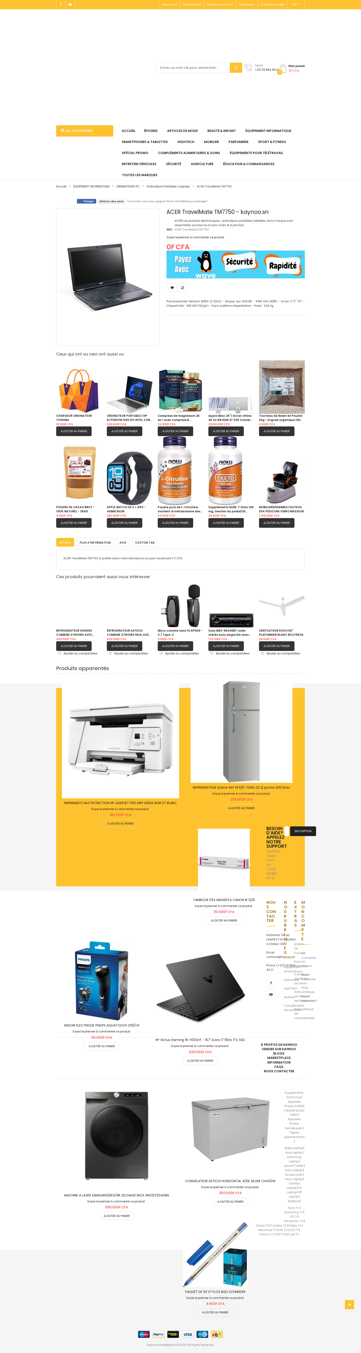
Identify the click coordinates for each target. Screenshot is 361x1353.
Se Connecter (308, 954)
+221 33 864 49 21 (267, 70)
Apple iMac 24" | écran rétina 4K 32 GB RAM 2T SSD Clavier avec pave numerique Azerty (229, 418)
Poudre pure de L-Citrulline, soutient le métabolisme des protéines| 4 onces (179, 509)
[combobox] (199, 68)
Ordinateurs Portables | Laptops (168, 186)
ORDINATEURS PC (128, 186)
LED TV (283, 1229)
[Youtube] (70, 4)
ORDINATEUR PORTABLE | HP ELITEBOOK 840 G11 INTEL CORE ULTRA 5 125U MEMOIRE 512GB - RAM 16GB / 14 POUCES (129, 418)
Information (279, 1061)
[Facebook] (60, 4)
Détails (65, 542)
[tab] (65, 541)
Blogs (279, 1052)
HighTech (290, 987)
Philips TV (294, 1224)
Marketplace (192, 4)
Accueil (61, 186)
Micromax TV (267, 1229)
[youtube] (271, 993)
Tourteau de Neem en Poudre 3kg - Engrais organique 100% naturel (281, 418)
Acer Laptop (293, 1151)
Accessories (293, 1173)
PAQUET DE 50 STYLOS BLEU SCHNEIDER (215, 1291)
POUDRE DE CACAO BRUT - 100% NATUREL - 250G (75, 509)
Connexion (247, 4)
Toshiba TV (278, 1224)
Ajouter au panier (74, 431)
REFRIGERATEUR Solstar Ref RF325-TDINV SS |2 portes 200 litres (241, 786)
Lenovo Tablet (293, 1165)
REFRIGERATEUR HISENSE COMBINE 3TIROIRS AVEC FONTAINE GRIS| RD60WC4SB (77, 632)
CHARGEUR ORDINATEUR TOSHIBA (74, 418)
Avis (122, 542)
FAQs (304, 987)
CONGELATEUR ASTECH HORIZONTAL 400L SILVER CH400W (230, 1180)
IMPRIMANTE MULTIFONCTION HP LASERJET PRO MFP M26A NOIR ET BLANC (120, 801)
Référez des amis (111, 201)
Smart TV (292, 1233)
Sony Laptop (293, 1169)
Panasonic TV (293, 1220)
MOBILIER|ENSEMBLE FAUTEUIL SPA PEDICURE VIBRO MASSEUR (281, 509)
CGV (304, 965)
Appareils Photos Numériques (293, 1122)
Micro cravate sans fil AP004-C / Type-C (180, 632)
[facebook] (271, 981)
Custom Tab (144, 542)
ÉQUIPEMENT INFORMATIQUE (91, 186)
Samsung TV (293, 1211)
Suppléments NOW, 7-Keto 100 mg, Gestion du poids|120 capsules (230, 509)
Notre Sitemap (307, 997)
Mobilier (289, 996)
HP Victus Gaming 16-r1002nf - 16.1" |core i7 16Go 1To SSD (200, 1039)
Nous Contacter (308, 976)
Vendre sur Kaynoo (220, 4)
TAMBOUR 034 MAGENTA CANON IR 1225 (224, 899)
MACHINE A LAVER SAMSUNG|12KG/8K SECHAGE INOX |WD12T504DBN (116, 1194)
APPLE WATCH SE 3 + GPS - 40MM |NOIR (126, 509)
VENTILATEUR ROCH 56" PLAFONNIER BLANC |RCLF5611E (281, 632)
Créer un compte (272, 4)
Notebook (294, 1200)
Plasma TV (266, 1233)
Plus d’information (95, 542)
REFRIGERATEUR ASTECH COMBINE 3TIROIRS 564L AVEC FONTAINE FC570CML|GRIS (129, 632)
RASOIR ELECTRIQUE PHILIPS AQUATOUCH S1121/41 (101, 1024)
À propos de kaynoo (279, 1043)
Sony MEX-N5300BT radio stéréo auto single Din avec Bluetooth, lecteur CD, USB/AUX (228, 632)
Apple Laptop (294, 1147)
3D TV (280, 1233)
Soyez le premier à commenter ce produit (195, 237)
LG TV (293, 1216)
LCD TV (294, 1229)
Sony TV (293, 1207)
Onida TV (262, 1224)
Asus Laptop (293, 1178)
